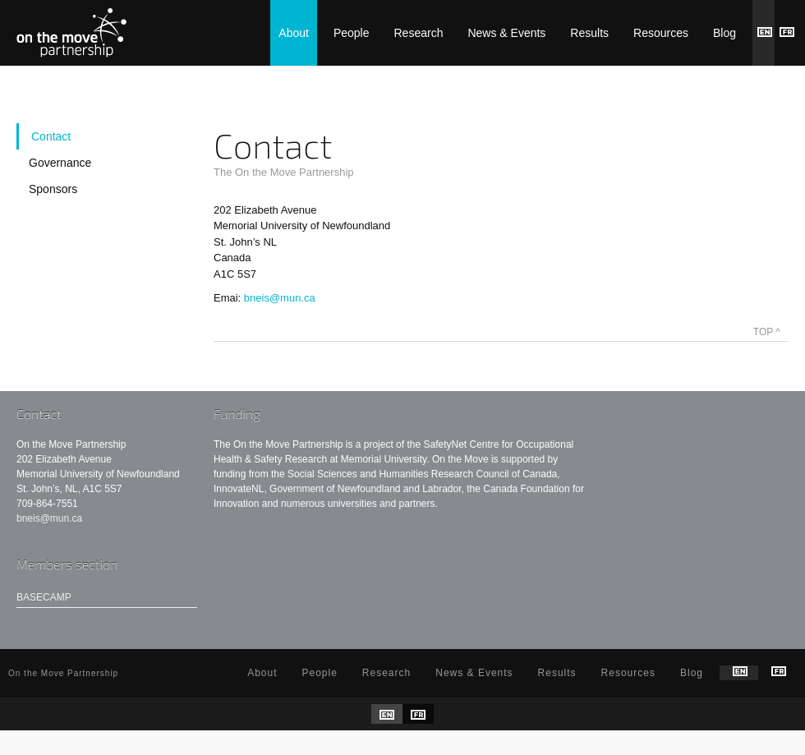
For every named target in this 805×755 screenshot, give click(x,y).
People (352, 32)
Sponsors (53, 189)
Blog (724, 32)
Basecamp (43, 597)
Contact (51, 136)
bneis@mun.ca (279, 298)
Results (589, 32)
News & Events (506, 32)
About (293, 32)
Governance (60, 162)
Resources (660, 32)
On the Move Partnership (71, 33)
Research (419, 32)
